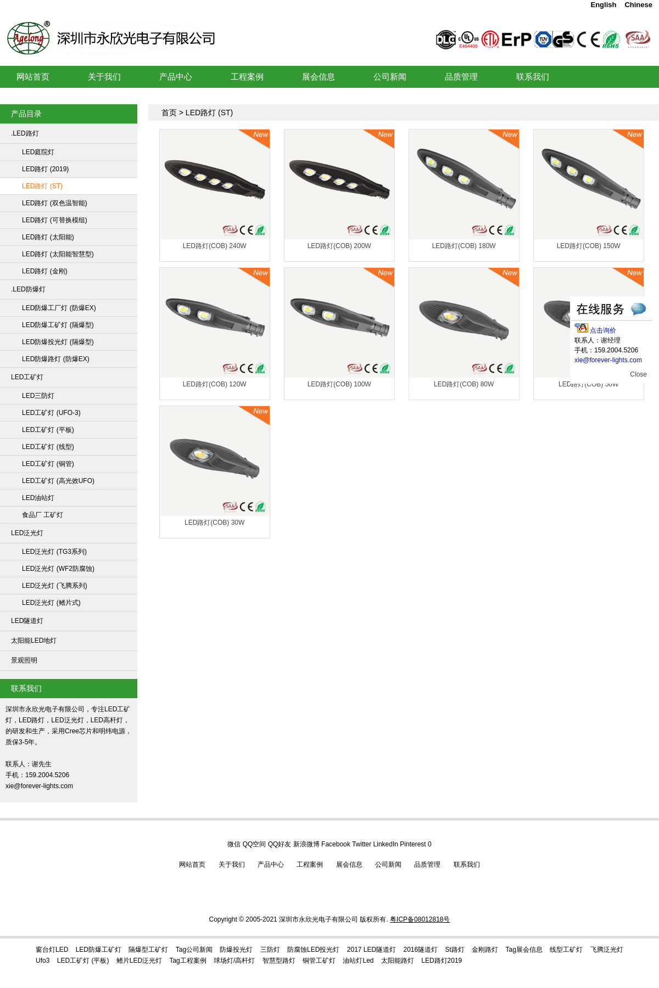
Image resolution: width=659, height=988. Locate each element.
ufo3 (42, 960)
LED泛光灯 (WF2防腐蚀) (58, 568)
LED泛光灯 (27, 533)
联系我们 (467, 864)
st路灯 (455, 949)
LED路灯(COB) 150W (589, 246)
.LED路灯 (25, 133)
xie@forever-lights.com (608, 360)
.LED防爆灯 (28, 289)
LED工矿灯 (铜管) (48, 464)
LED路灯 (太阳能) (48, 237)
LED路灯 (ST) (42, 186)
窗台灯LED (52, 949)
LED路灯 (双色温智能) (54, 203)
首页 (169, 112)
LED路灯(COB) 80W (464, 384)
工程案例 (310, 864)
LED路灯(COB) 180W (464, 246)
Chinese (638, 5)
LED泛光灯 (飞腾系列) (54, 586)
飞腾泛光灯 (606, 949)
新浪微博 (306, 844)
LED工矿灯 (168, 24)
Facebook (335, 844)
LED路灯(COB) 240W (215, 246)
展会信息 (349, 864)
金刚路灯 (485, 949)
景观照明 (24, 660)
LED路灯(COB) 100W (339, 384)
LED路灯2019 (441, 960)
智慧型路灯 (279, 960)
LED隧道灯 (27, 621)
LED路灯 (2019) (45, 169)
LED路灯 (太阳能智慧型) (58, 254)
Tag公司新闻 (194, 949)
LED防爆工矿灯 (98, 949)
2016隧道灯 (421, 949)
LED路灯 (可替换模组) (54, 220)
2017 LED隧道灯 (371, 949)
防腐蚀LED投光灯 (313, 949)
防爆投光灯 (236, 949)
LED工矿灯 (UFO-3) (51, 413)
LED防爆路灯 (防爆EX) (56, 359)
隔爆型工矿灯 (148, 949)
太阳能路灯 (397, 960)
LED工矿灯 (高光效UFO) (58, 481)
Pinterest (413, 844)
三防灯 (270, 949)
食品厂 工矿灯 (42, 515)
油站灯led (358, 960)
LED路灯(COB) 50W (588, 384)
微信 (234, 844)
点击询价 (595, 330)
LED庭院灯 (38, 152)
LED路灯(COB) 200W (339, 246)
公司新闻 (388, 864)
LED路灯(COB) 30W (214, 522)
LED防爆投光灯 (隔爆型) (58, 342)
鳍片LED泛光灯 (139, 960)
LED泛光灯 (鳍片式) (51, 603)
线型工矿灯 (566, 949)
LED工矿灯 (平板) (48, 430)
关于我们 (232, 864)
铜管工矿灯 (319, 960)
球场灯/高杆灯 (234, 960)
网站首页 (192, 864)
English (603, 5)
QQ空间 (254, 844)
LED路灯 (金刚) (45, 271)
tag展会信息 (524, 949)
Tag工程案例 (187, 960)
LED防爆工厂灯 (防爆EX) (59, 308)
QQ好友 (280, 844)
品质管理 (427, 864)
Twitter (361, 844)
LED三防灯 (38, 396)
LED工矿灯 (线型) (48, 447)
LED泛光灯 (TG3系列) (54, 551)
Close (638, 374)
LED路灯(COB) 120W (215, 384)
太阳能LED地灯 (34, 640)
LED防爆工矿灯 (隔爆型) (58, 325)
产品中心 (271, 864)
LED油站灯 (38, 498)
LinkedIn (385, 844)
